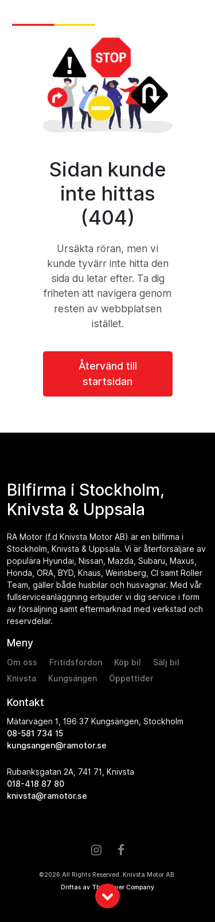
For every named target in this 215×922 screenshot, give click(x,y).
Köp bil (127, 662)
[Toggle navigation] (197, 18)
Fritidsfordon (75, 662)
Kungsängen (72, 678)
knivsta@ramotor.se (47, 796)
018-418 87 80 (35, 783)
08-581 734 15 (35, 733)
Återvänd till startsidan (108, 373)
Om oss (22, 662)
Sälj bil (166, 662)
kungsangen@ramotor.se (57, 745)
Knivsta (21, 678)
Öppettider (131, 678)
